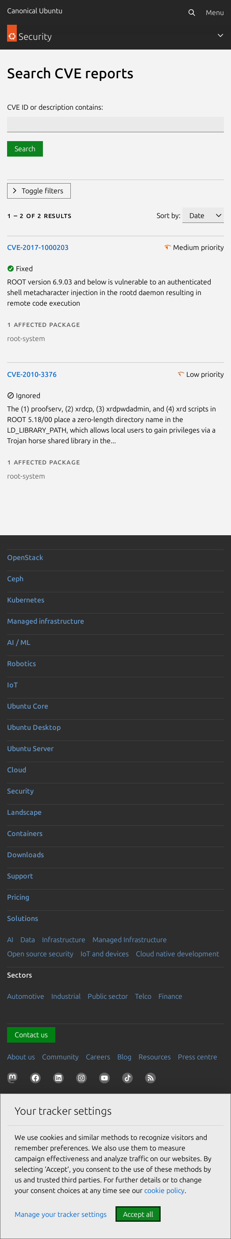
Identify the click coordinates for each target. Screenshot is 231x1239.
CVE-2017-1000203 (38, 247)
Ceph (15, 579)
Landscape (24, 812)
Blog (124, 1057)
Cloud (16, 770)
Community (60, 1057)
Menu (215, 12)
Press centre (197, 1057)
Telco (143, 996)
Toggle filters (42, 191)
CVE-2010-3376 (32, 374)
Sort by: (169, 215)
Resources (155, 1057)
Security (20, 791)
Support (20, 876)
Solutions (22, 918)
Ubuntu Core (27, 706)
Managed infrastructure (45, 621)
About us (21, 1057)
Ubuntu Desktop (34, 727)
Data (27, 940)
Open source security (40, 954)
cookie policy (164, 1190)
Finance (170, 996)
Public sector (108, 996)
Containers (24, 833)
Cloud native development (177, 954)
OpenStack (25, 557)
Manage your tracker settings (61, 1214)
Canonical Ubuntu (34, 11)
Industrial (66, 996)
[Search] (192, 12)
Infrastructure (63, 940)
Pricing (18, 897)
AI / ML (19, 642)
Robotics (21, 663)
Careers (98, 1057)
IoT (12, 685)
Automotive (25, 996)
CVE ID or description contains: (55, 107)
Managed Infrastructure (129, 940)
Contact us (31, 1035)
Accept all (138, 1214)
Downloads (25, 855)
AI (10, 940)
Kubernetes (25, 600)
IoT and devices (105, 954)
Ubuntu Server (30, 748)
